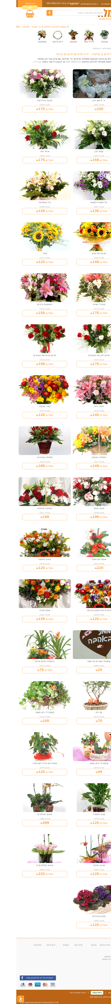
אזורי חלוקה (102, 965)
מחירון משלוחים (93, 48)
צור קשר (104, 993)
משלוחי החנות (102, 969)
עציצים (77, 945)
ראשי (105, 48)
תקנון (94, 993)
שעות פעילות (102, 953)
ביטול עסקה (80, 993)
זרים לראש (34, 945)
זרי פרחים (104, 945)
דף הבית (102, 4)
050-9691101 (37, 3)
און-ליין (21, 61)
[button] (4, 999)
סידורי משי (62, 945)
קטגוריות (103, 941)
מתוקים (50, 945)
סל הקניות (13, 3)
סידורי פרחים (88, 945)
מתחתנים (21, 945)
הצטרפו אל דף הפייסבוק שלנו (20, 978)
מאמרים (90, 4)
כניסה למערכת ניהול (61, 993)
